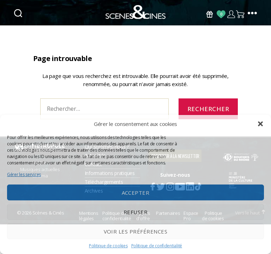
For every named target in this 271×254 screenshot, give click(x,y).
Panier (240, 14)
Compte (231, 14)
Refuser (136, 212)
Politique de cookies (108, 246)
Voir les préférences (136, 231)
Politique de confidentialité (156, 246)
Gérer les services (24, 174)
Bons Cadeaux (209, 14)
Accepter (136, 192)
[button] (260, 123)
